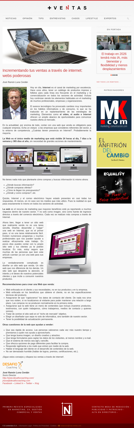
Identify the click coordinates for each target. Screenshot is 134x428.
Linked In (19, 383)
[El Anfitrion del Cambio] (114, 166)
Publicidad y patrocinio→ (108, 410)
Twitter (29, 383)
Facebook (7, 383)
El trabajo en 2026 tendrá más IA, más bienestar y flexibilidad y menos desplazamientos (114, 61)
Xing (37, 383)
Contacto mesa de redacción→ (111, 407)
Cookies (53, 426)
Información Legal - (26, 426)
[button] (111, 75)
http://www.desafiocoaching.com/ (18, 378)
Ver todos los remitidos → (109, 82)
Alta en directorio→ (105, 412)
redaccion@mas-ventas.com (71, 426)
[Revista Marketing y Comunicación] (114, 130)
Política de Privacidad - (41, 426)
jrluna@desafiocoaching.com (16, 381)
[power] (114, 203)
